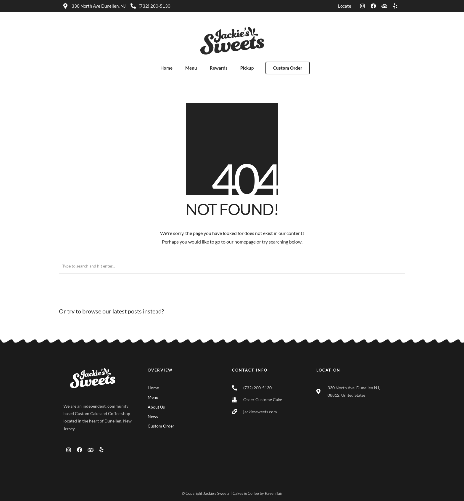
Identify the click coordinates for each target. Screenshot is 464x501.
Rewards (219, 68)
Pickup (247, 68)
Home (166, 68)
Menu (191, 68)
